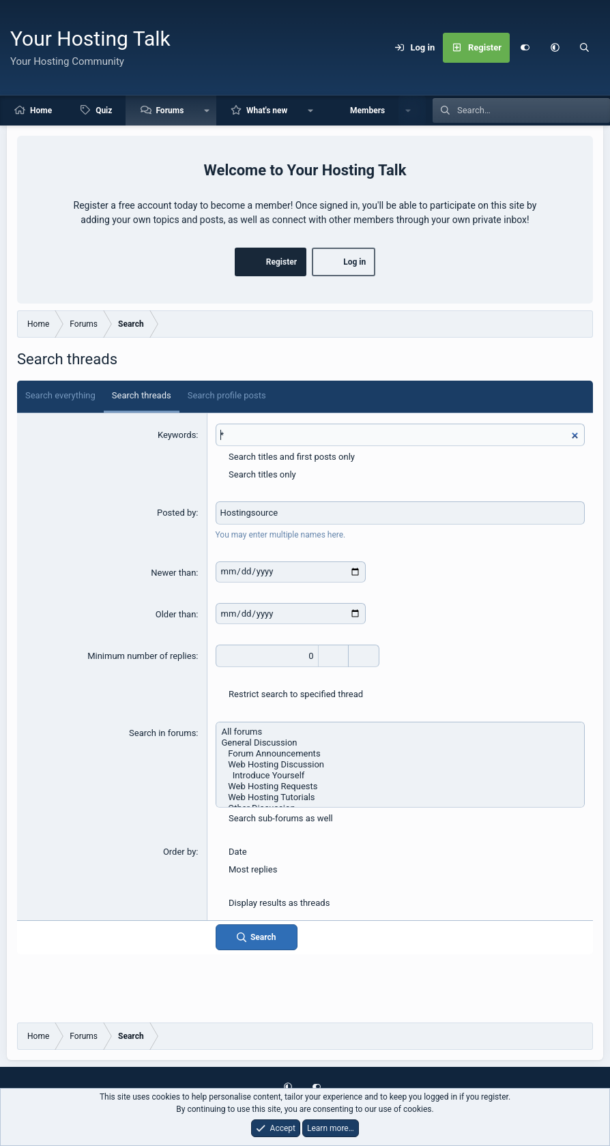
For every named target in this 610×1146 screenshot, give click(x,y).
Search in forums (162, 733)
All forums (400, 731)
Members (367, 110)
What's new (266, 110)
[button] (555, 48)
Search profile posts (227, 395)
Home (41, 110)
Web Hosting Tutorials (400, 797)
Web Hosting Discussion (400, 764)
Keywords (177, 435)
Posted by (176, 513)
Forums (170, 110)
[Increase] (333, 656)
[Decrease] (364, 656)
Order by (179, 852)
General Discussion (400, 742)
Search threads (141, 395)
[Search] (585, 48)
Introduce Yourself (400, 775)
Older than (176, 614)
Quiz (104, 110)
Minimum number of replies (141, 656)
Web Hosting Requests (400, 786)
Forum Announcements (400, 753)
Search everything (60, 395)
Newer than (173, 573)
